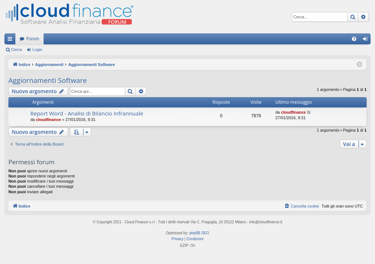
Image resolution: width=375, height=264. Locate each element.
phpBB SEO (199, 233)
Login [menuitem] (367, 40)
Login (37, 49)
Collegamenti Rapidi (11, 40)
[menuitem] (354, 38)
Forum (32, 38)
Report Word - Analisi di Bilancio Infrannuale (86, 113)
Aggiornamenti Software (47, 80)
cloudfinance (48, 119)
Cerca (16, 49)
